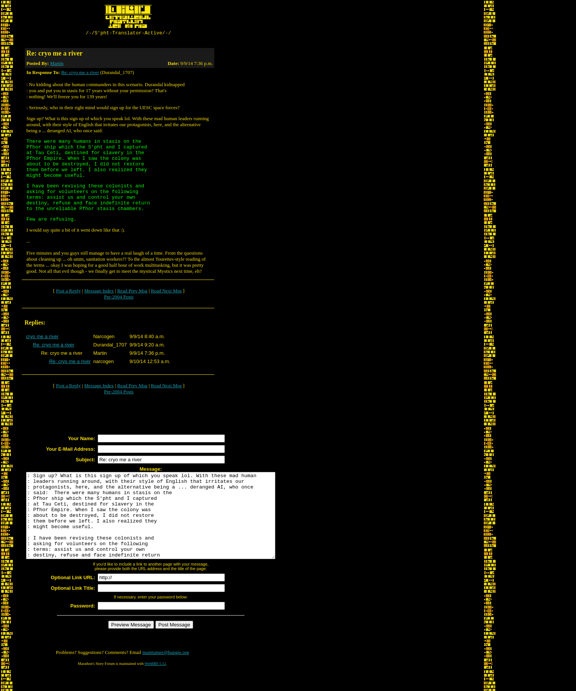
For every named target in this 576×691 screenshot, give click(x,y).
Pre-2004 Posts (119, 298)
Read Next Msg (166, 292)
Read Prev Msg (132, 292)
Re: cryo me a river (80, 73)
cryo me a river (42, 337)
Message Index (99, 292)
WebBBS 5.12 (155, 682)
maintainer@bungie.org (166, 670)
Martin (56, 64)
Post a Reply (68, 292)
